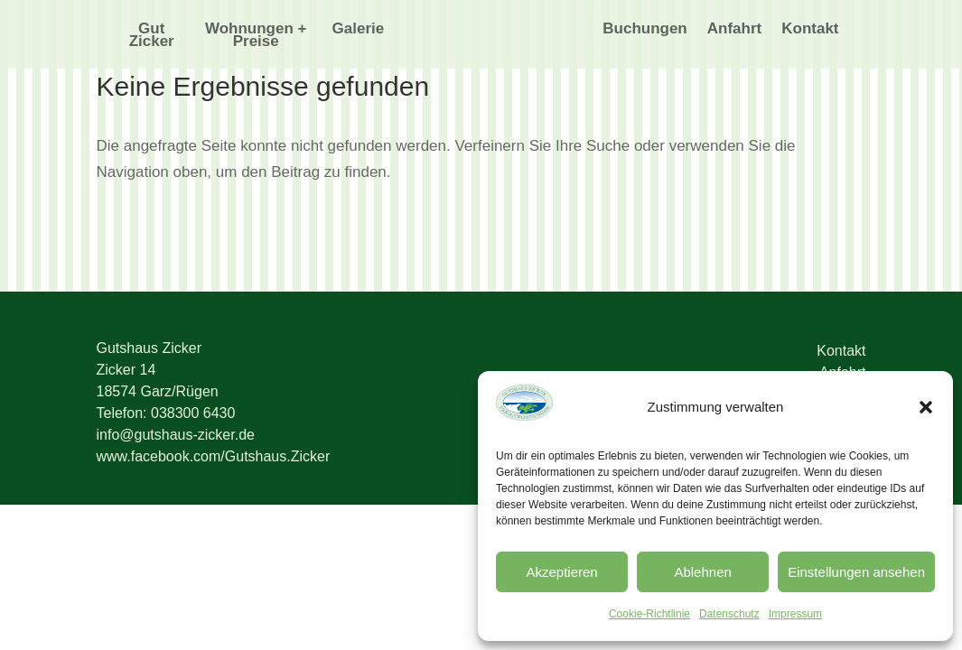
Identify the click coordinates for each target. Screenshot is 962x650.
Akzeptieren (561, 572)
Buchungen (644, 30)
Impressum (795, 614)
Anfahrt (734, 30)
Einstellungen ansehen (856, 572)
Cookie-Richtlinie (649, 614)
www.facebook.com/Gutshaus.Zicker (214, 456)
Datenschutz (729, 614)
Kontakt (809, 30)
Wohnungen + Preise (256, 36)
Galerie (358, 30)
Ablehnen (702, 572)
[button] (926, 407)
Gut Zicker (151, 36)
